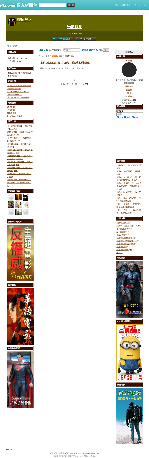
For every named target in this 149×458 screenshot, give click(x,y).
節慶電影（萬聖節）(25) (126, 241)
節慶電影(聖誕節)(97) (125, 238)
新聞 (116, 5)
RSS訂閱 (13, 73)
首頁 (9, 46)
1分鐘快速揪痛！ (14, 94)
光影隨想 (74, 26)
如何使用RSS (24, 73)
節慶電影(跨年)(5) (124, 250)
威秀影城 (11, 110)
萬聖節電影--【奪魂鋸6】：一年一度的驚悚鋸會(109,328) (19, 182)
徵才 (99, 453)
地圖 (129, 93)
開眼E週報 (11, 113)
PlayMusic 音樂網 (15, 116)
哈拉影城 (11, 107)
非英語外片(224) (123, 229)
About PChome (89, 453)
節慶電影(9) (121, 247)
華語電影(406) (122, 223)
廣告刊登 (53, 453)
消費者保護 (63, 453)
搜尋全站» (69, 56)
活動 (15, 46)
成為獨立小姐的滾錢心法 (18, 97)
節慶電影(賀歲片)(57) (125, 244)
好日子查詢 (125, 5)
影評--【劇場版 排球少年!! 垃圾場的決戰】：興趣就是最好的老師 (129, 186)
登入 (145, 5)
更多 (119, 253)
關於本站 (129, 86)
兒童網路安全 (75, 453)
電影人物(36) (122, 235)
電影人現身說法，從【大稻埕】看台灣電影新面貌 (65, 62)
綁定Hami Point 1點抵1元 (18, 91)
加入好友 (129, 96)
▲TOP (85, 84)
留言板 (129, 90)
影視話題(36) (122, 232)
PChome (136, 5)
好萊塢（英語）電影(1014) (128, 226)
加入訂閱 (13, 76)
